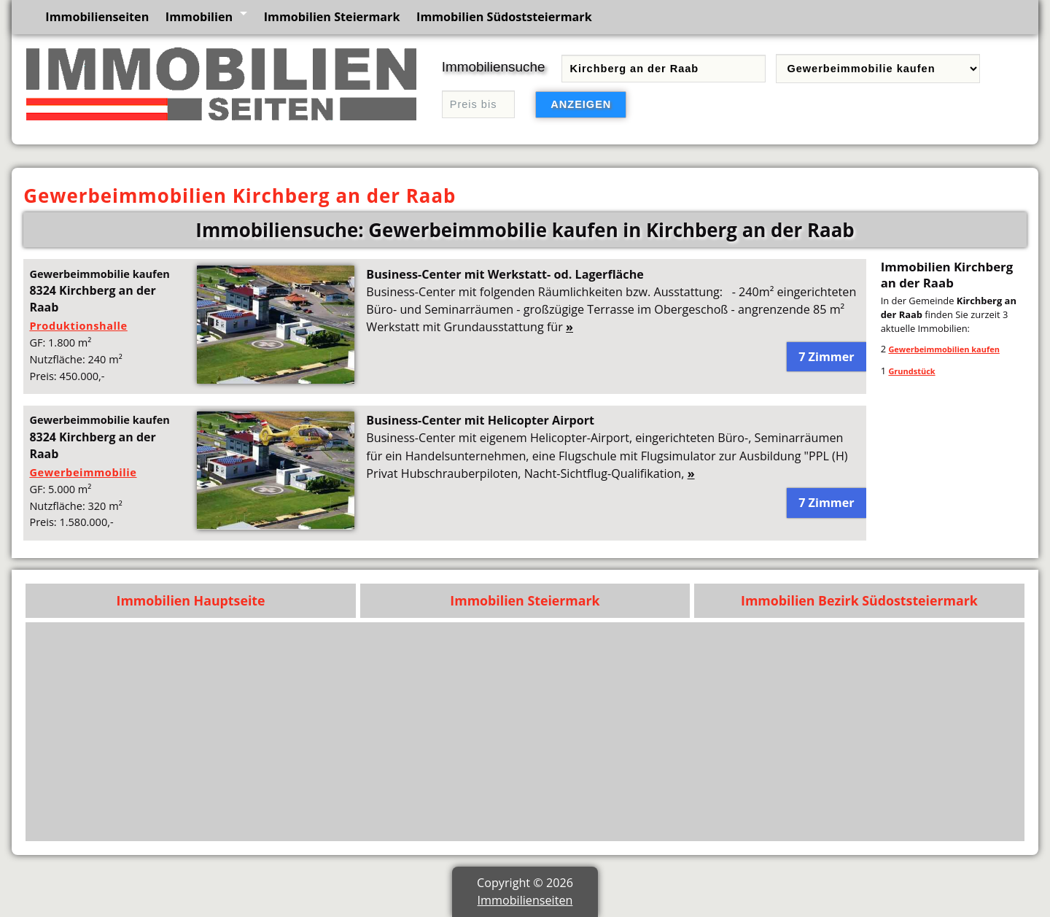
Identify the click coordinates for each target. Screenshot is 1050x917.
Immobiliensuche (493, 66)
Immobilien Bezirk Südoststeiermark (859, 600)
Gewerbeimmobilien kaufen (943, 349)
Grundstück (911, 370)
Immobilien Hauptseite (191, 600)
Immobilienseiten (97, 17)
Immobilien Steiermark (332, 17)
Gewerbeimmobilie (82, 472)
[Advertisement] (579, 732)
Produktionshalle (78, 325)
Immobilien (199, 17)
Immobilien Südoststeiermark (504, 17)
